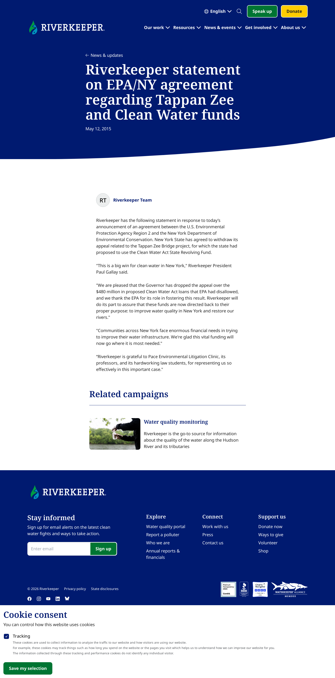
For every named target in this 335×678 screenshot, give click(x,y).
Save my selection (28, 668)
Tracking (21, 636)
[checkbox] (6, 635)
